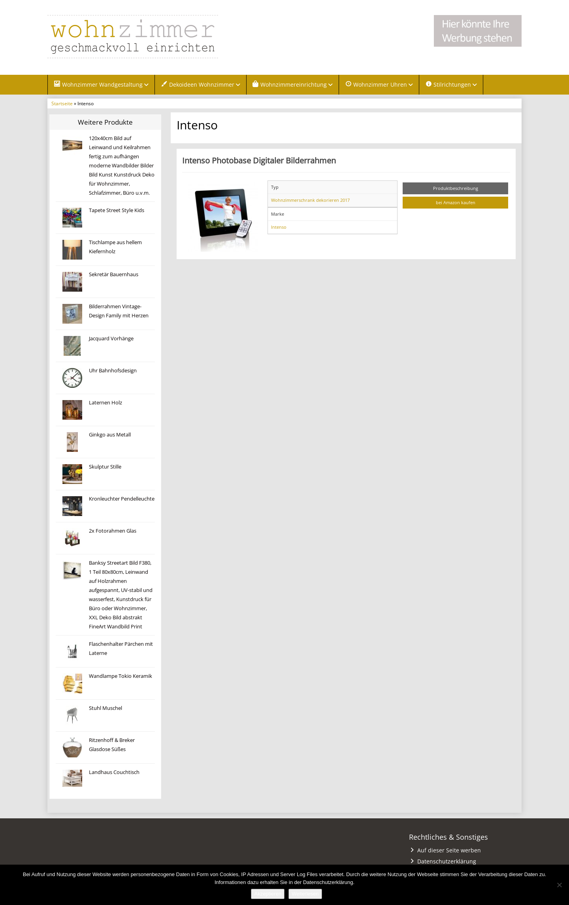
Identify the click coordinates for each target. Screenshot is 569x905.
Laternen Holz (105, 402)
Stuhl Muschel (105, 708)
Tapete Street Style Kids (116, 210)
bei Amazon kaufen (455, 202)
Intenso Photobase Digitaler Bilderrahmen (259, 160)
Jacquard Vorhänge (111, 338)
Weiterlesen (305, 894)
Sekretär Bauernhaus (113, 274)
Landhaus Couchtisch (114, 772)
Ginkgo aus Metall (110, 434)
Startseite (62, 103)
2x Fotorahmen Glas (112, 530)
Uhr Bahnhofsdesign (113, 370)
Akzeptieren (267, 894)
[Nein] (559, 885)
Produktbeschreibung (455, 188)
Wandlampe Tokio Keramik (120, 676)
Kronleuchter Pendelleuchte (121, 498)
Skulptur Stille (105, 466)
